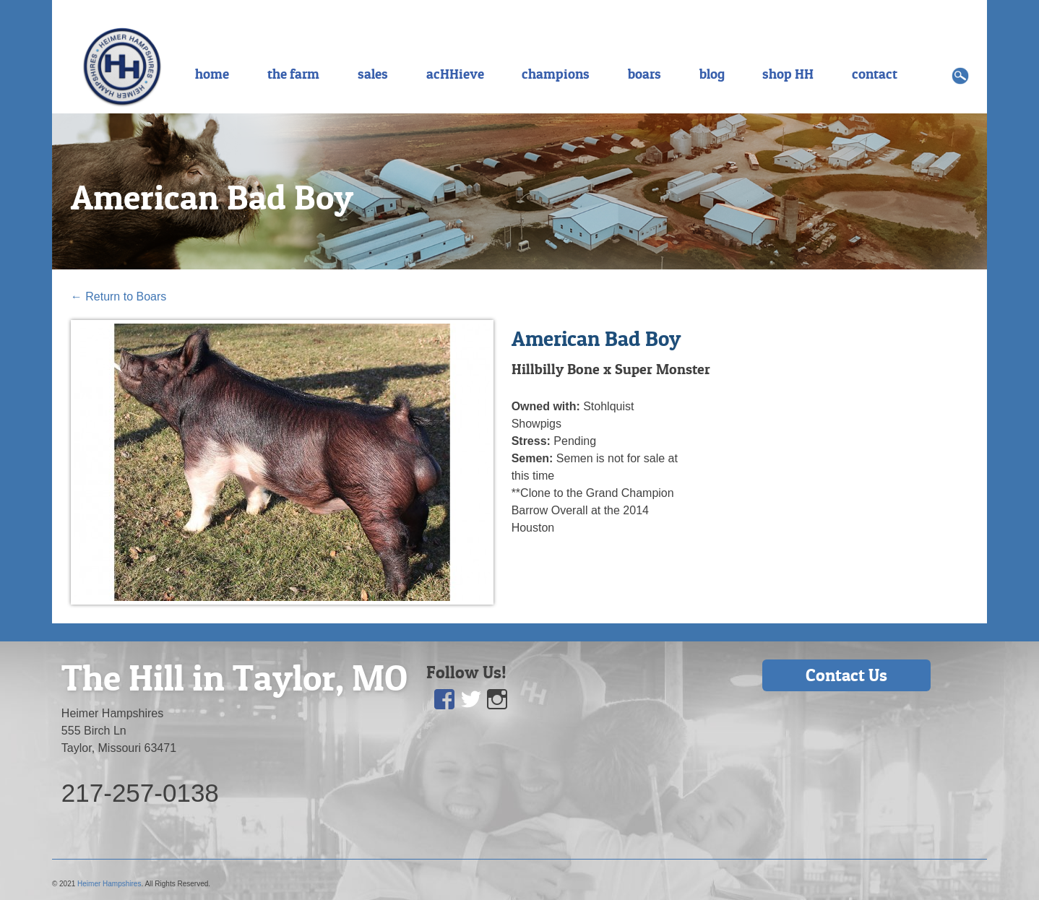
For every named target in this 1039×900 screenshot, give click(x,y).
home (212, 73)
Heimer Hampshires (109, 884)
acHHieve (455, 73)
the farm (293, 73)
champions (556, 73)
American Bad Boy (212, 197)
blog (712, 73)
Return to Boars (119, 296)
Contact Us (846, 675)
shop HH (788, 73)
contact (874, 73)
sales (373, 73)
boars (644, 73)
